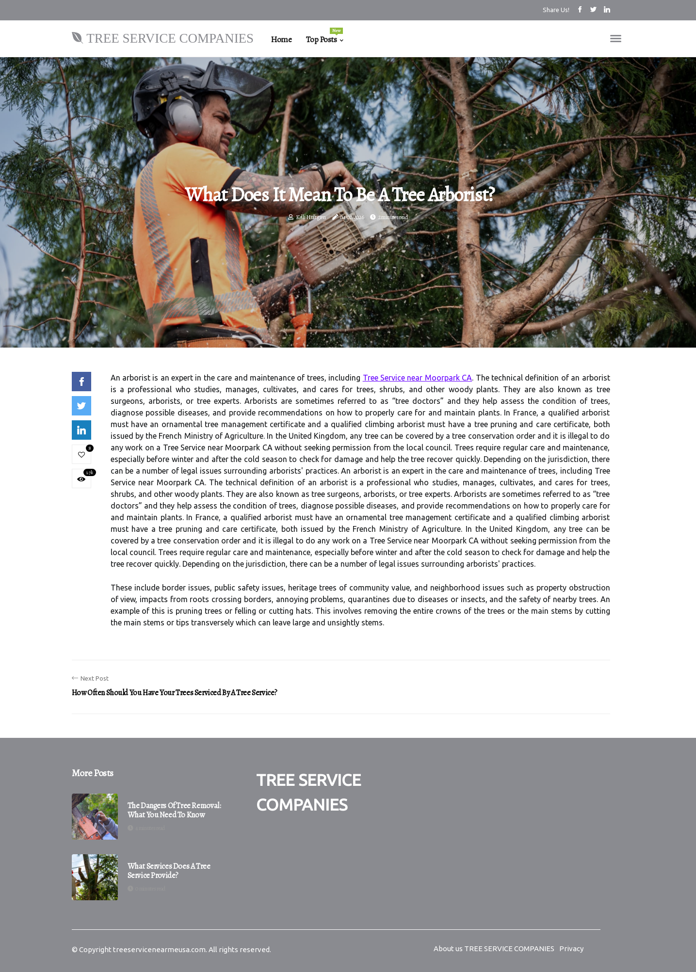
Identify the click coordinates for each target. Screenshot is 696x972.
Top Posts (324, 36)
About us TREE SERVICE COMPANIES (494, 948)
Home (281, 39)
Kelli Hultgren (311, 217)
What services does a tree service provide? (169, 871)
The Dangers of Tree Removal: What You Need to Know (174, 810)
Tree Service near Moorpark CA (417, 377)
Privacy (571, 948)
